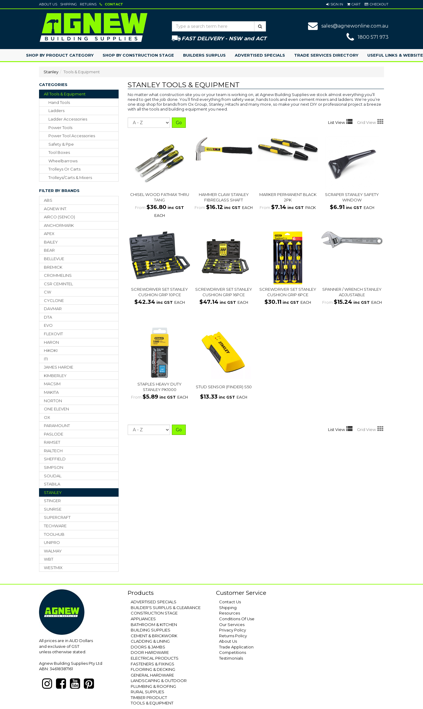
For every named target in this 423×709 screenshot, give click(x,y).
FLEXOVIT (53, 333)
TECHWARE (55, 525)
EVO (48, 325)
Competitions (232, 652)
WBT (48, 559)
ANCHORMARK (59, 225)
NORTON (53, 400)
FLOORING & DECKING (153, 669)
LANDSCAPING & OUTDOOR (159, 680)
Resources (229, 613)
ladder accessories (67, 119)
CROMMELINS (58, 275)
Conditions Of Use (236, 618)
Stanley (51, 71)
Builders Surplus (204, 55)
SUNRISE (52, 509)
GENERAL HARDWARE (152, 675)
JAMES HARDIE (58, 367)
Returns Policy (233, 635)
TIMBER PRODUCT (149, 697)
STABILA (52, 484)
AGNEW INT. (55, 208)
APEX (49, 233)
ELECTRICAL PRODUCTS (155, 658)
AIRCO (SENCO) (59, 216)
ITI (46, 358)
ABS (48, 200)
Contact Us (230, 601)
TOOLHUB (54, 534)
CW (47, 292)
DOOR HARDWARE (150, 652)
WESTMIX (53, 567)
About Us (48, 4)
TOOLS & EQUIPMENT (152, 703)
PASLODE (53, 434)
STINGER (52, 500)
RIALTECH (53, 450)
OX (47, 417)
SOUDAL (52, 475)
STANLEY (53, 492)
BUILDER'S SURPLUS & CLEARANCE (166, 607)
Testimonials (231, 658)
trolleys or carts (64, 169)
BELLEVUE (54, 258)
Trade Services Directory (326, 55)
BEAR (49, 250)
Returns (88, 4)
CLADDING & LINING (150, 641)
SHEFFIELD (55, 458)
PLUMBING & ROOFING (153, 686)
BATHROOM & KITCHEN (154, 624)
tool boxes (59, 152)
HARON (51, 342)
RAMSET (52, 442)
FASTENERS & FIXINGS (152, 663)
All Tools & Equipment (65, 93)
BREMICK (53, 267)
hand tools (59, 102)
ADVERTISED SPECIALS (153, 601)
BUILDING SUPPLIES (150, 630)
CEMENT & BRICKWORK (154, 635)
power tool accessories (71, 135)
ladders (56, 110)
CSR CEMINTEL (58, 283)
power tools (60, 127)
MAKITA (51, 392)
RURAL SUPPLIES (147, 691)
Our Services (231, 624)
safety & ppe (61, 144)
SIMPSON (53, 467)
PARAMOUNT (57, 425)
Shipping (68, 4)
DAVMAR (53, 308)
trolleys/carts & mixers (70, 177)
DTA (48, 317)
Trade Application (236, 646)
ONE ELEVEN (56, 408)
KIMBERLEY (55, 375)
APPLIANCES (143, 618)
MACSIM (52, 383)
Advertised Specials (260, 55)
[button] (335, 4)
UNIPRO (52, 542)
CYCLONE (54, 300)
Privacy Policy (232, 630)
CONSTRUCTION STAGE (154, 613)
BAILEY (51, 242)
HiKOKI (50, 350)
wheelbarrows (62, 160)
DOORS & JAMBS (148, 646)
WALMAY (53, 550)
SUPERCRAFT (57, 517)
